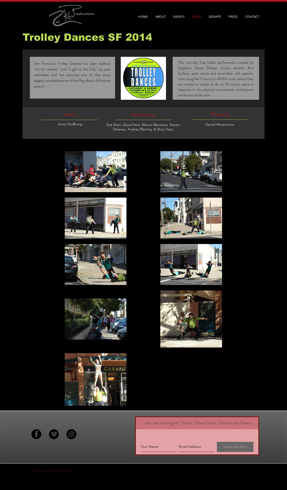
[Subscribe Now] (235, 447)
